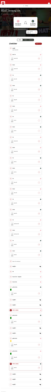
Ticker (20, 39)
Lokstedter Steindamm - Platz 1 (8, 14)
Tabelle (25, 39)
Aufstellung (31, 39)
